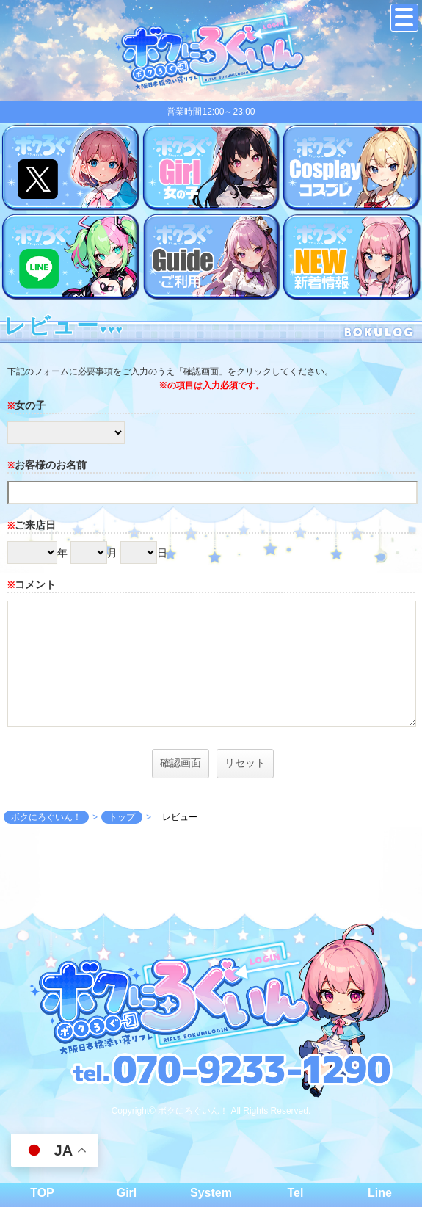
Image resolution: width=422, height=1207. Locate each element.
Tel (296, 1192)
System (211, 1192)
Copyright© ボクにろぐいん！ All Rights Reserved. (211, 1111)
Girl (127, 1192)
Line (380, 1192)
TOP (42, 1192)
